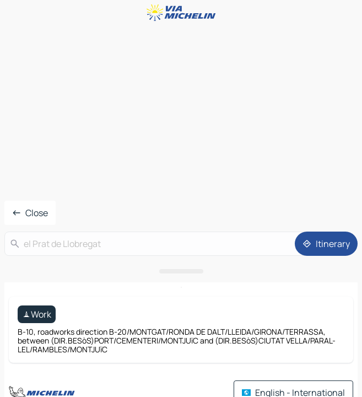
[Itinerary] (326, 244)
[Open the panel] (181, 271)
